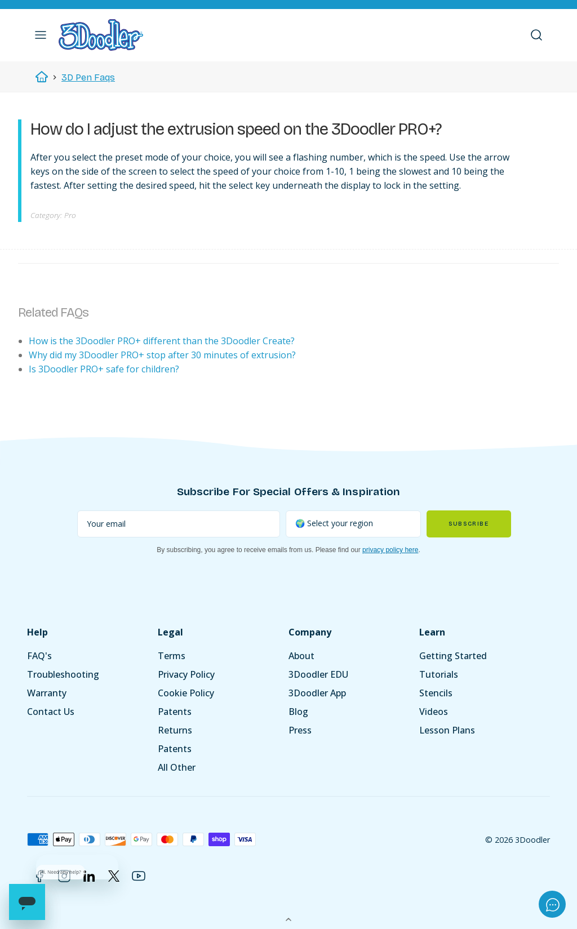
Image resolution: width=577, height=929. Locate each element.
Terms (171, 656)
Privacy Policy (186, 674)
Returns (175, 730)
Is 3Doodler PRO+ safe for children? (104, 369)
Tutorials (438, 674)
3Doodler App (317, 693)
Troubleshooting (63, 674)
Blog (298, 711)
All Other (177, 767)
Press (300, 730)
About (301, 656)
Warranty (46, 693)
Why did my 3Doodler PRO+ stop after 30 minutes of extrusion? (162, 355)
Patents (175, 711)
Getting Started (453, 656)
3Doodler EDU (318, 674)
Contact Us (50, 711)
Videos (433, 711)
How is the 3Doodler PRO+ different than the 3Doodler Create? (162, 341)
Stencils (435, 693)
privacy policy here (390, 550)
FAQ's (39, 656)
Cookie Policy (186, 693)
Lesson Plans (447, 730)
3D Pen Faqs (88, 77)
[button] (40, 34)
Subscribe (469, 523)
